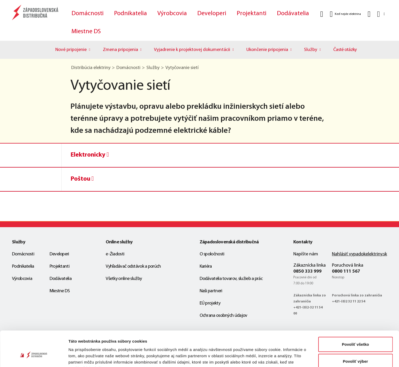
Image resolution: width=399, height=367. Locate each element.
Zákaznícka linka (309, 265)
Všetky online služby (124, 278)
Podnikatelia (130, 13)
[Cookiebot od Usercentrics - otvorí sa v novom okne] (34, 357)
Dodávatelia (293, 13)
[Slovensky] (380, 14)
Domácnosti (88, 13)
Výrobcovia (172, 13)
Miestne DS (86, 31)
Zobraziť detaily (273, 356)
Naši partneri (211, 291)
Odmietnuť (355, 350)
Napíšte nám (305, 254)
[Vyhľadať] (321, 14)
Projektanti (251, 13)
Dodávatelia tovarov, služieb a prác (231, 278)
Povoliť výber (355, 333)
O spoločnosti (212, 254)
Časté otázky (345, 49)
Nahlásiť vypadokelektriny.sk (359, 254)
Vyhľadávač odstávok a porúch (133, 266)
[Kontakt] (369, 14)
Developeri (211, 13)
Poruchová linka (347, 265)
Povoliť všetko (355, 315)
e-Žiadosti (115, 254)
